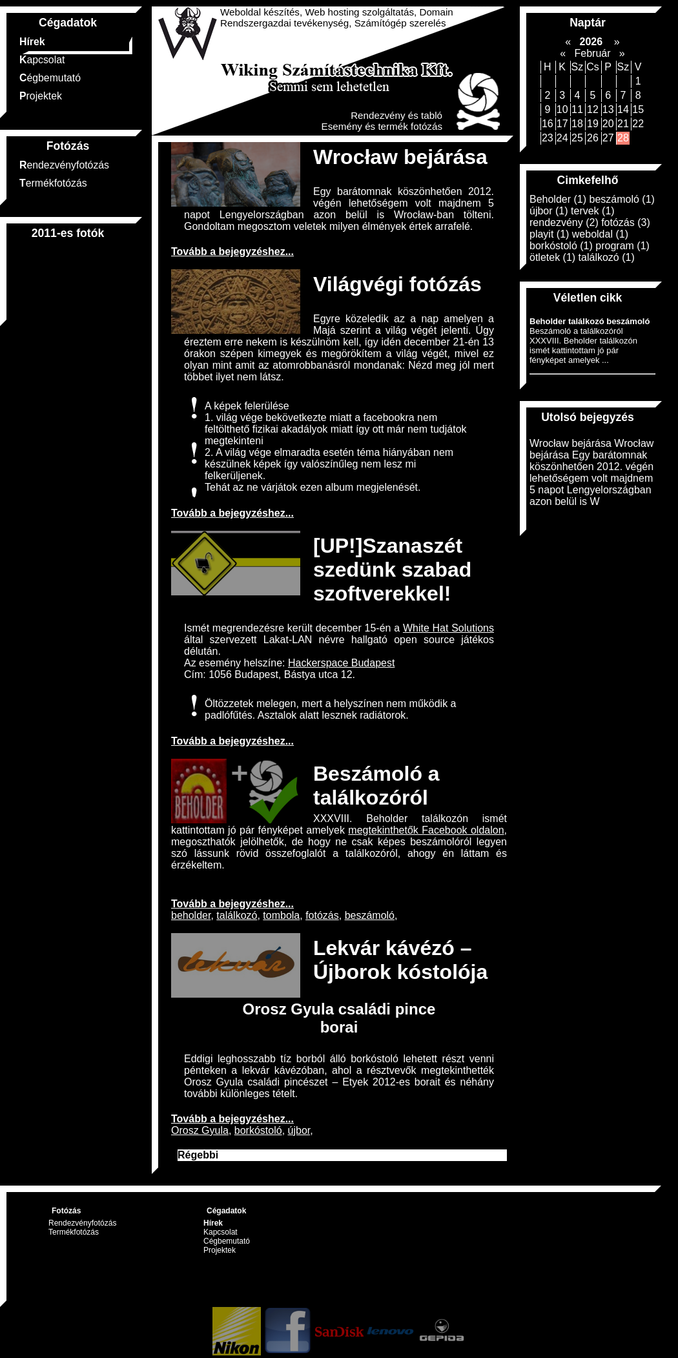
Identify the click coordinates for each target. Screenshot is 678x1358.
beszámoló (370, 915)
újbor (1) (548, 210)
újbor (299, 1130)
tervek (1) (593, 210)
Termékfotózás (53, 183)
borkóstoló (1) (561, 245)
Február (592, 53)
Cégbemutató (50, 77)
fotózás (322, 915)
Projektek (40, 95)
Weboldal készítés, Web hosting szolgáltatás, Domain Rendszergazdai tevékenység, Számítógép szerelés (336, 17)
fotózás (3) (625, 222)
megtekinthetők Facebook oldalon (426, 830)
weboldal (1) (600, 234)
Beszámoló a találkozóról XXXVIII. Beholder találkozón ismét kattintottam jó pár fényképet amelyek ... (589, 340)
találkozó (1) (607, 257)
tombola (281, 915)
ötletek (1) (552, 257)
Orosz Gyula (200, 1130)
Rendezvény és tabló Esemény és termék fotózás (382, 121)
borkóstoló (258, 1130)
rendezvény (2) (564, 222)
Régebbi (198, 1154)
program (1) (622, 245)
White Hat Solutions (448, 627)
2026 (590, 41)
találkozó (236, 915)
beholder (191, 915)
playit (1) (549, 234)
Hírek (32, 41)
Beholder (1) (557, 199)
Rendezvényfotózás (64, 164)
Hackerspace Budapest (341, 662)
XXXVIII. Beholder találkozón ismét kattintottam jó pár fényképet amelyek (339, 824)
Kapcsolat (42, 59)
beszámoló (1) (622, 199)
